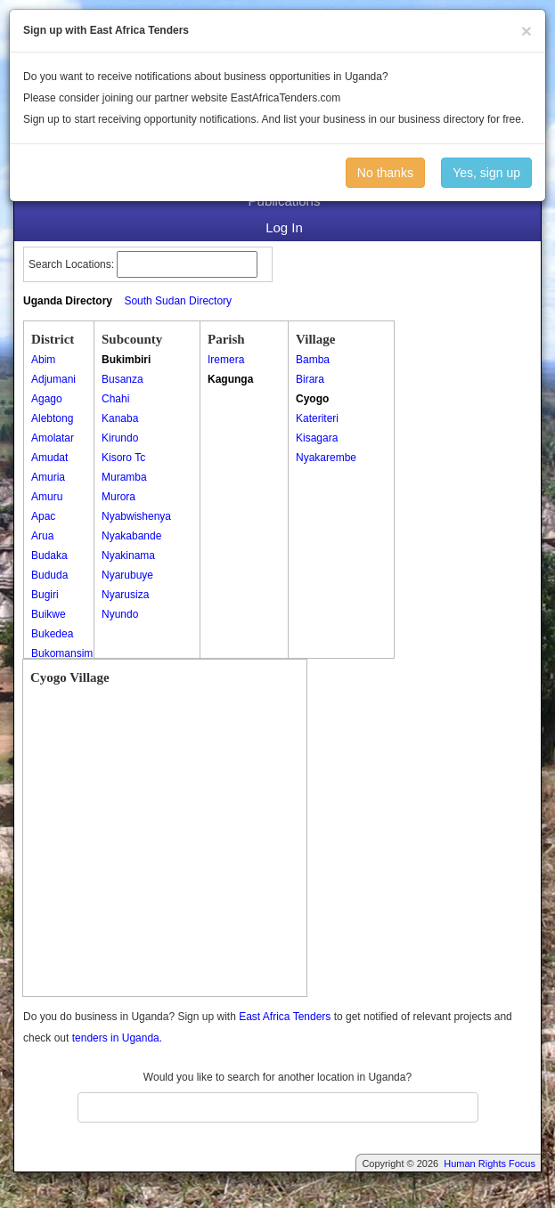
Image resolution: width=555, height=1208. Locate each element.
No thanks (385, 173)
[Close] (526, 30)
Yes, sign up (486, 173)
